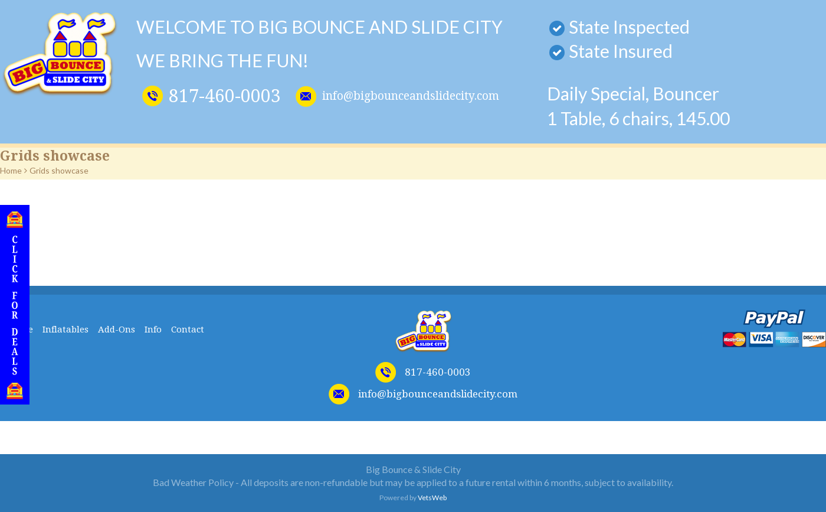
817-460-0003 (225, 96)
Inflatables (65, 329)
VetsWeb (432, 497)
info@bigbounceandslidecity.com (410, 96)
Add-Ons (116, 329)
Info (153, 329)
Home (11, 170)
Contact (187, 329)
